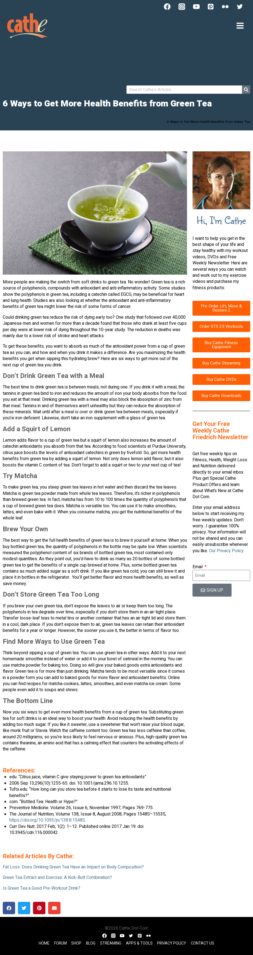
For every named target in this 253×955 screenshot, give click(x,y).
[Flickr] (225, 6)
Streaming (110, 943)
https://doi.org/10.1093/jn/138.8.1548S (47, 820)
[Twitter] (239, 6)
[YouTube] (196, 6)
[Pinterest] (210, 6)
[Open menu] (239, 25)
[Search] (246, 89)
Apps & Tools (139, 943)
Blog (90, 943)
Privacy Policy (171, 943)
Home (44, 943)
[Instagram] (181, 6)
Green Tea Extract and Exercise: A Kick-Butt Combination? (57, 877)
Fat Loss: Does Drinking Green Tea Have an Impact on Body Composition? (73, 867)
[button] (9, 908)
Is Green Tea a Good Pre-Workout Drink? (41, 888)
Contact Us (202, 943)
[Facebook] (167, 6)
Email (198, 567)
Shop (76, 943)
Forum (60, 943)
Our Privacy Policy (226, 551)
